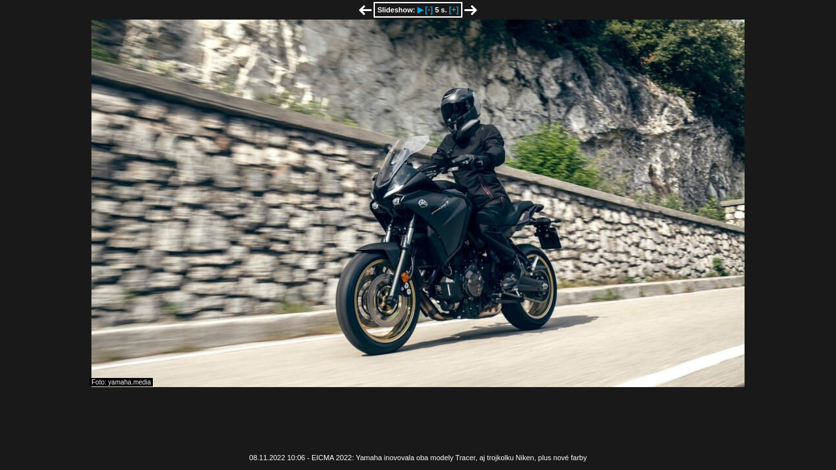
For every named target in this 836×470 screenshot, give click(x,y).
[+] (453, 9)
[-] (429, 9)
